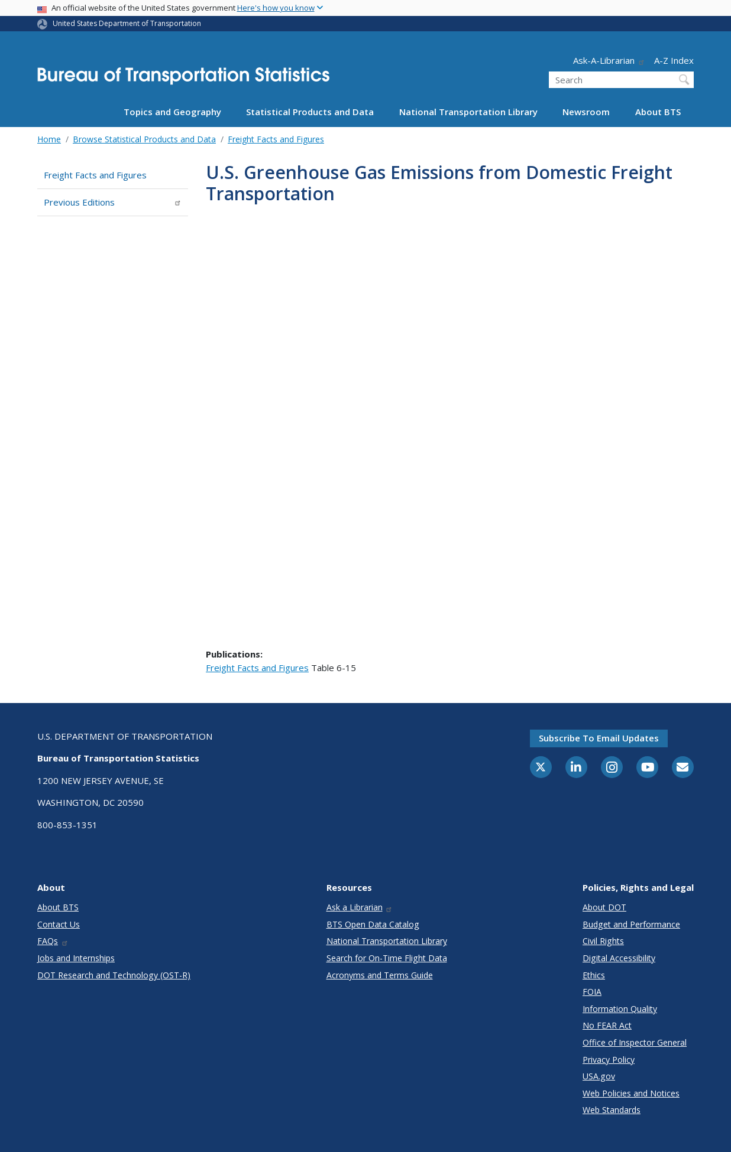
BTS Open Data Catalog (372, 924)
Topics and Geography (172, 112)
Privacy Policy (609, 1059)
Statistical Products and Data (310, 112)
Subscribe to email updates (599, 738)
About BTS (658, 112)
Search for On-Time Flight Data (386, 958)
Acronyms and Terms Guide (379, 975)
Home (49, 139)
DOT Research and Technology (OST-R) (113, 975)
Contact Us (58, 924)
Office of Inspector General (635, 1042)
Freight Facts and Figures (276, 139)
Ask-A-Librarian (609, 60)
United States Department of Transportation (127, 23)
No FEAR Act (607, 1025)
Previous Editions (113, 202)
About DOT (604, 907)
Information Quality (620, 1008)
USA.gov (599, 1076)
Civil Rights (603, 940)
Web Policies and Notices (631, 1093)
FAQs (53, 940)
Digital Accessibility (619, 958)
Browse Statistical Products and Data (144, 139)
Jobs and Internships (76, 958)
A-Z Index (674, 60)
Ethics (594, 975)
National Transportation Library (468, 112)
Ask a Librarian (359, 907)
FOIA (592, 991)
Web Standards (612, 1109)
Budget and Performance (631, 924)
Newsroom (586, 112)
